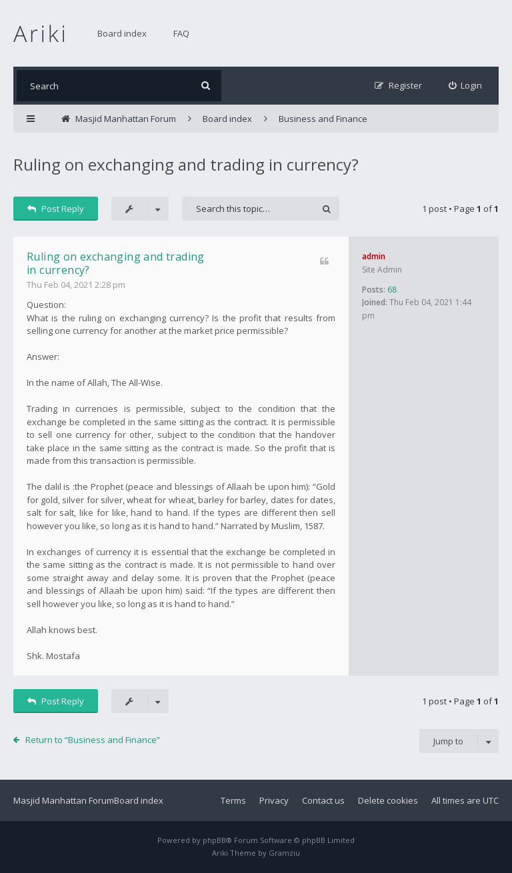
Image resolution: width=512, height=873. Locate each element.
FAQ (181, 33)
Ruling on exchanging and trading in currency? (186, 164)
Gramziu (284, 853)
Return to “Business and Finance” (92, 740)
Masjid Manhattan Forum (63, 800)
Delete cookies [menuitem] (388, 800)
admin (373, 256)
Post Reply (55, 209)
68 (392, 289)
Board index (122, 33)
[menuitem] (465, 85)
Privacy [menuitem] (274, 800)
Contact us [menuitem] (323, 800)
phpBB (214, 840)
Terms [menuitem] (233, 800)
